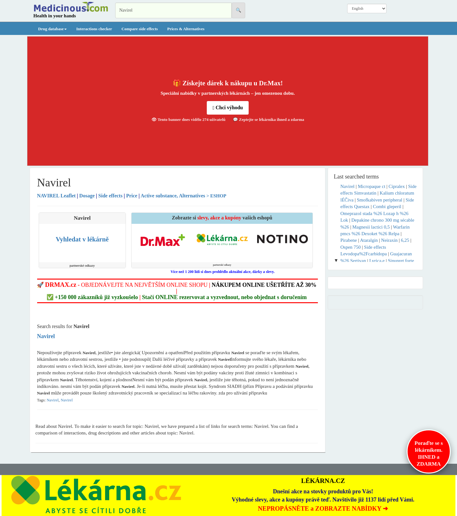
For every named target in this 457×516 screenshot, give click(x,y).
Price (132, 195)
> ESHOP (216, 195)
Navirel (53, 400)
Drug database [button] (52, 28)
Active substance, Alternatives (173, 195)
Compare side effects (139, 28)
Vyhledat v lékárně (82, 239)
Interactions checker (94, 28)
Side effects (110, 195)
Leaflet (57, 195)
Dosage (87, 195)
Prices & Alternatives (185, 28)
